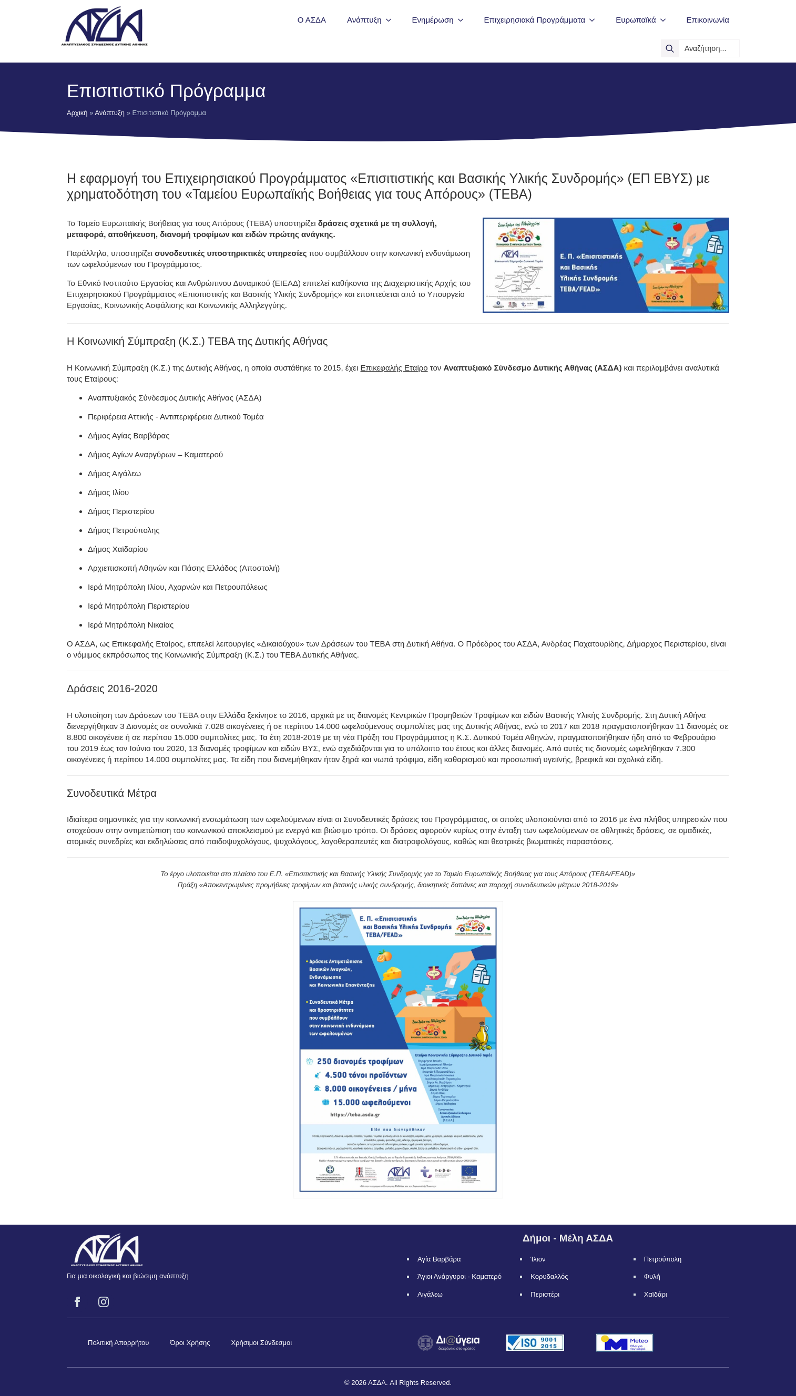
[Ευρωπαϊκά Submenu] (666, 19)
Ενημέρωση (433, 19)
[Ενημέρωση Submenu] (464, 19)
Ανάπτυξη (364, 19)
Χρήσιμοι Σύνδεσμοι (261, 1343)
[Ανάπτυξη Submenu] (392, 19)
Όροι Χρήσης (190, 1343)
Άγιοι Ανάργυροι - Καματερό (459, 1276)
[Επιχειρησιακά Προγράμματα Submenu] (595, 19)
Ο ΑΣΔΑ (312, 19)
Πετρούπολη (663, 1259)
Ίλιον (537, 1259)
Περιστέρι (544, 1294)
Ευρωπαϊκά (636, 19)
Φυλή (652, 1276)
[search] (670, 48)
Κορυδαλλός (549, 1276)
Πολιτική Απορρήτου (118, 1343)
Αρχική (77, 113)
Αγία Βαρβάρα (439, 1259)
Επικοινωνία (708, 19)
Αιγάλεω (430, 1294)
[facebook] (77, 1301)
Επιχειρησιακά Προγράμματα (535, 19)
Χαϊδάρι (655, 1294)
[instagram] (103, 1301)
